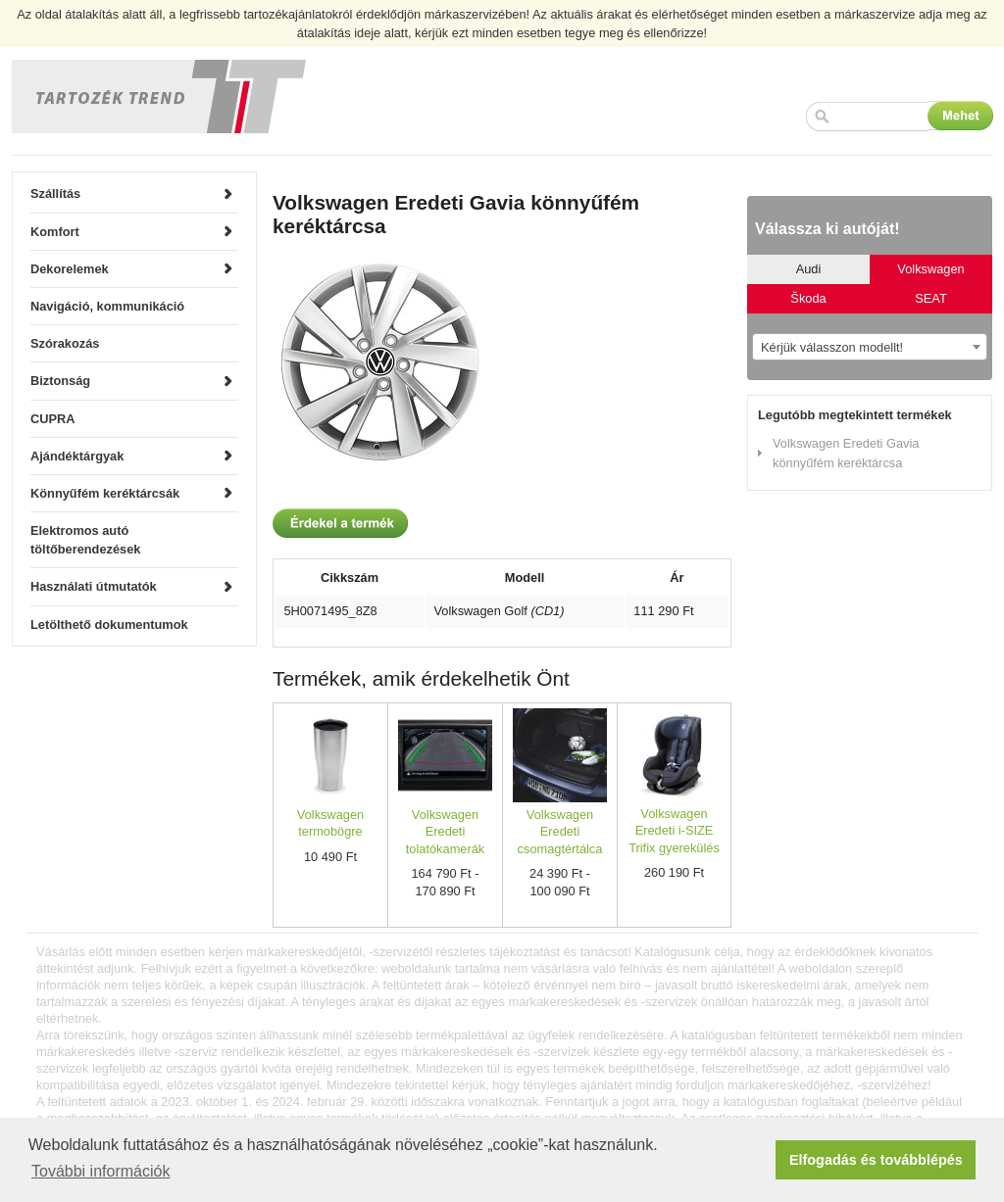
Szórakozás (64, 343)
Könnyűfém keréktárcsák (104, 493)
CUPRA (52, 418)
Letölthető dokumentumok (109, 624)
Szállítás (55, 193)
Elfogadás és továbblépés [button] (876, 1160)
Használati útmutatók (93, 586)
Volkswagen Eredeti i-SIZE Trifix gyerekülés (674, 830)
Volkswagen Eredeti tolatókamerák (445, 831)
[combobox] (869, 347)
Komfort (54, 231)
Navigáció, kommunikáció (107, 306)
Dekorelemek (69, 269)
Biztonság (60, 380)
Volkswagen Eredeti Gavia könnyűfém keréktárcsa (846, 452)
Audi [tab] (809, 269)
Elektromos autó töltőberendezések (85, 539)
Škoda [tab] (808, 298)
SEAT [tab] (930, 298)
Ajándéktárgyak (77, 456)
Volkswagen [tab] (930, 269)
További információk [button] (100, 1171)
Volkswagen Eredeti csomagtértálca (560, 831)
